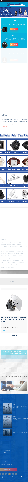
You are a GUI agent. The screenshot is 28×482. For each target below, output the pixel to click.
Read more (4, 330)
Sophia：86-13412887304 (4, 454)
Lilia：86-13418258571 (4, 450)
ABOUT (15, 281)
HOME (11, 281)
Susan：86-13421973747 (4, 459)
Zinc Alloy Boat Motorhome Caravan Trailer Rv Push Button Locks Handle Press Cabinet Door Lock (13, 319)
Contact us (4, 127)
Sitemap (1, 477)
